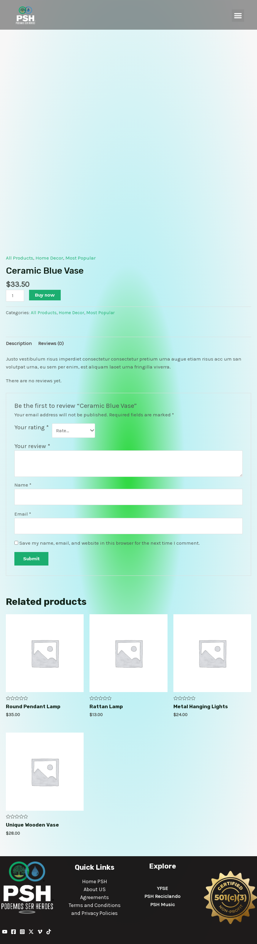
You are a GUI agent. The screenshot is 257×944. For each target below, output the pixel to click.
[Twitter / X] (31, 931)
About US (95, 889)
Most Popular (80, 258)
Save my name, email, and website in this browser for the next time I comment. (109, 543)
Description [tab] (19, 343)
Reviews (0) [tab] (51, 343)
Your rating (31, 427)
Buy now (45, 295)
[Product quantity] (15, 295)
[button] (238, 15)
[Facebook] (13, 931)
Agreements (94, 897)
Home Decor (49, 258)
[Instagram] (22, 931)
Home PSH (94, 881)
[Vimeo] (40, 931)
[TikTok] (48, 931)
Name (22, 485)
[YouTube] (4, 931)
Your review (32, 446)
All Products (19, 258)
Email (22, 514)
